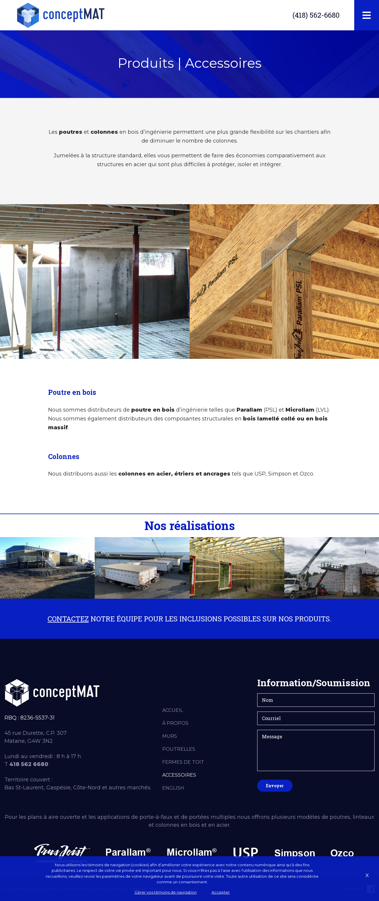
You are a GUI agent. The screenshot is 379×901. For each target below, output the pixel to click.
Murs (169, 736)
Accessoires (179, 775)
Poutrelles (178, 749)
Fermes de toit (183, 762)
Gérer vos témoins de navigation (165, 892)
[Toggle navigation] (366, 15)
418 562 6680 (28, 764)
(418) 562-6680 (316, 15)
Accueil (172, 710)
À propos (175, 723)
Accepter (220, 892)
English (173, 788)
